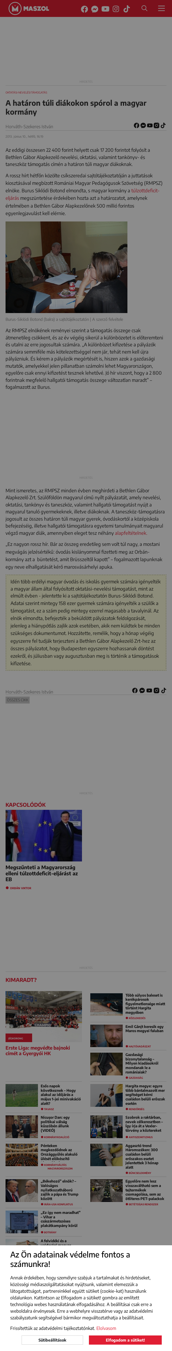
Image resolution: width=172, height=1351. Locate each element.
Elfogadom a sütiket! (125, 1340)
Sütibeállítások (52, 1340)
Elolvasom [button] (106, 1328)
